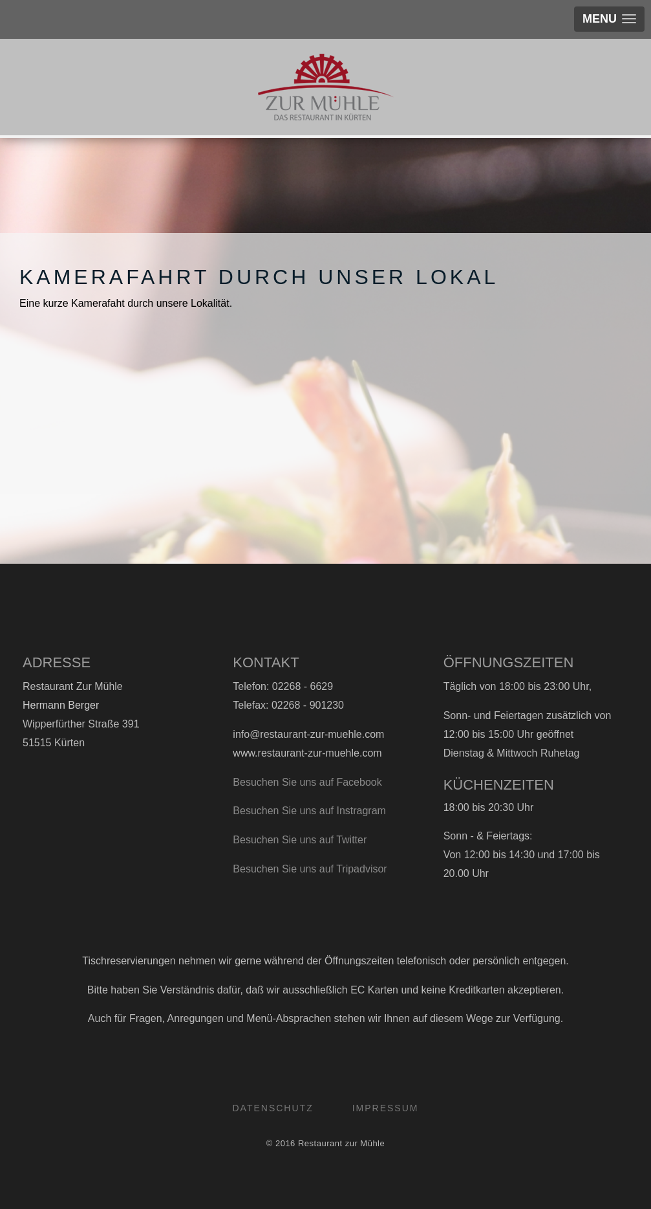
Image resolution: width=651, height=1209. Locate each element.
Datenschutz (273, 1108)
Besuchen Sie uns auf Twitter (300, 839)
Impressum (385, 1108)
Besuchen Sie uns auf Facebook (307, 782)
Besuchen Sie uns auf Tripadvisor (310, 868)
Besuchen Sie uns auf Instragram (309, 810)
